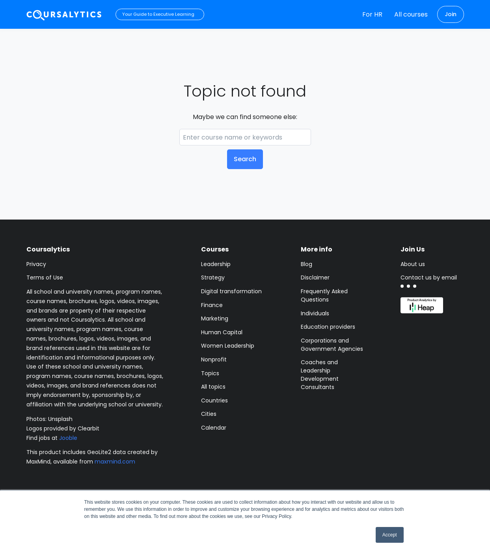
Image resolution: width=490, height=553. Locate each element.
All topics (213, 387)
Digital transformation (231, 291)
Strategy (213, 277)
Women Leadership (227, 346)
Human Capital (221, 332)
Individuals (315, 313)
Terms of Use (44, 277)
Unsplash (60, 419)
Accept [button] (389, 535)
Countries (214, 400)
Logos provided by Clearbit (62, 428)
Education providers (328, 327)
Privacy (36, 264)
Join (450, 14)
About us (413, 264)
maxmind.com (115, 461)
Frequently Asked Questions (324, 295)
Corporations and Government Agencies (332, 345)
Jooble (68, 438)
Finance (212, 305)
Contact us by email (429, 277)
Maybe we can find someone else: (245, 116)
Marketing (214, 318)
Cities (208, 414)
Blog (306, 264)
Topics (210, 373)
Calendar (213, 428)
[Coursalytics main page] (64, 14)
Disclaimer (315, 277)
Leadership (216, 264)
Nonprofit (214, 359)
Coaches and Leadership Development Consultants (320, 374)
